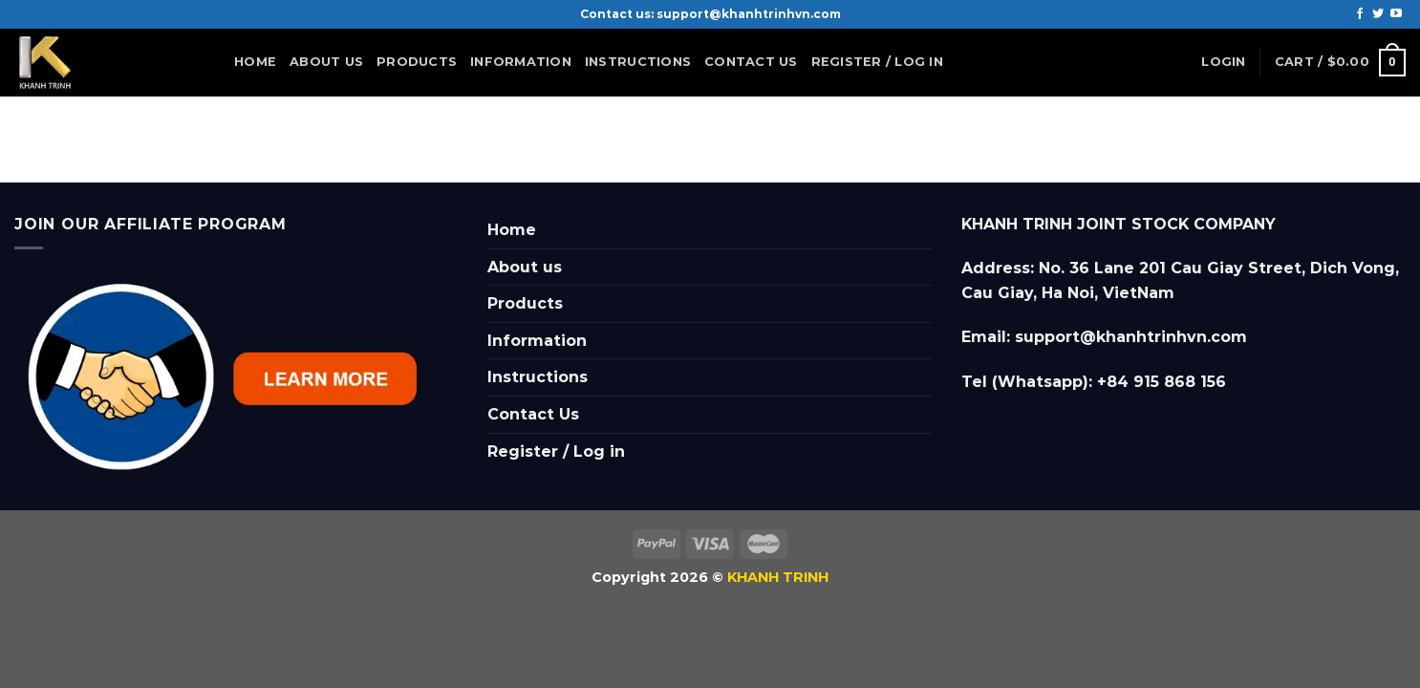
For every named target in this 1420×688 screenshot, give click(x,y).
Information (520, 66)
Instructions (638, 61)
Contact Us (751, 61)
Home (255, 61)
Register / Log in (877, 61)
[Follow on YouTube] (1396, 14)
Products (417, 61)
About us (326, 61)
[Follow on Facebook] (1360, 14)
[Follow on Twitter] (1378, 14)
